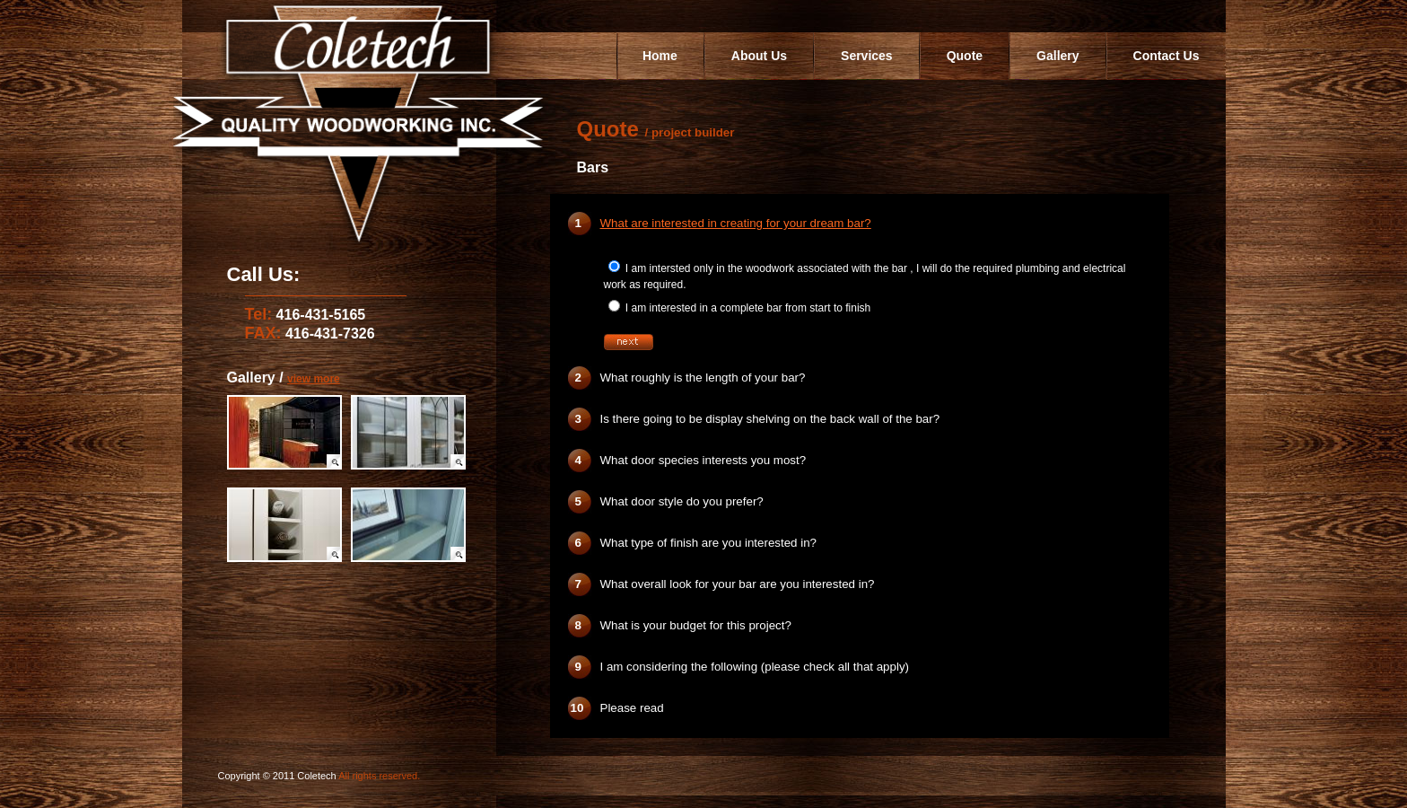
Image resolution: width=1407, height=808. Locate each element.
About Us (759, 55)
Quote (965, 55)
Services (867, 55)
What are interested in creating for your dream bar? (735, 223)
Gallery (1057, 55)
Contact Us (1166, 55)
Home (659, 55)
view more (313, 379)
